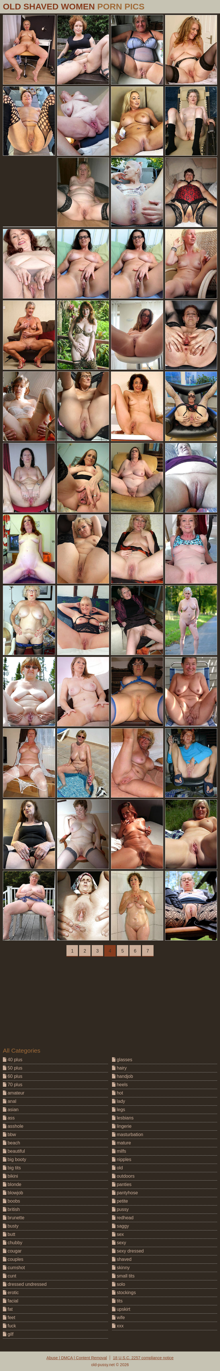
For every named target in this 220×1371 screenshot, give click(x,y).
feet (9, 1317)
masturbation (127, 1134)
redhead (122, 1217)
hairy (119, 1068)
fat (8, 1309)
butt (9, 1234)
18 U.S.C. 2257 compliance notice (143, 1358)
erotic (11, 1292)
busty (11, 1226)
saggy (120, 1226)
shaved (121, 1259)
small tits (123, 1275)
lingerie (121, 1126)
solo (118, 1284)
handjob (122, 1076)
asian (11, 1109)
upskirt (121, 1309)
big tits (12, 1167)
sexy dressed (128, 1251)
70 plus (12, 1084)
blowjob (13, 1192)
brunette (13, 1217)
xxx (117, 1325)
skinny (121, 1267)
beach (11, 1142)
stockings (124, 1292)
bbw (9, 1134)
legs (118, 1109)
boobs (11, 1201)
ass (9, 1117)
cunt (9, 1275)
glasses (122, 1059)
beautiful (14, 1151)
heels (120, 1084)
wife (118, 1317)
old (117, 1167)
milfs (119, 1151)
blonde (12, 1184)
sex (118, 1234)
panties (121, 1184)
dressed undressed (25, 1284)
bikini (10, 1176)
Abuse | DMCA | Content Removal (76, 1358)
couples (13, 1259)
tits (117, 1300)
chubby (12, 1242)
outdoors (123, 1176)
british (11, 1209)
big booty (14, 1159)
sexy (119, 1242)
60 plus (12, 1076)
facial (10, 1300)
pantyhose (125, 1192)
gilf (8, 1334)
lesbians (122, 1117)
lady (118, 1101)
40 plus (12, 1059)
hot (117, 1092)
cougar (12, 1251)
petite (120, 1201)
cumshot (14, 1267)
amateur (13, 1092)
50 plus (12, 1068)
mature (121, 1142)
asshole (13, 1126)
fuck (9, 1325)
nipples (121, 1159)
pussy (120, 1209)
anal (9, 1101)
